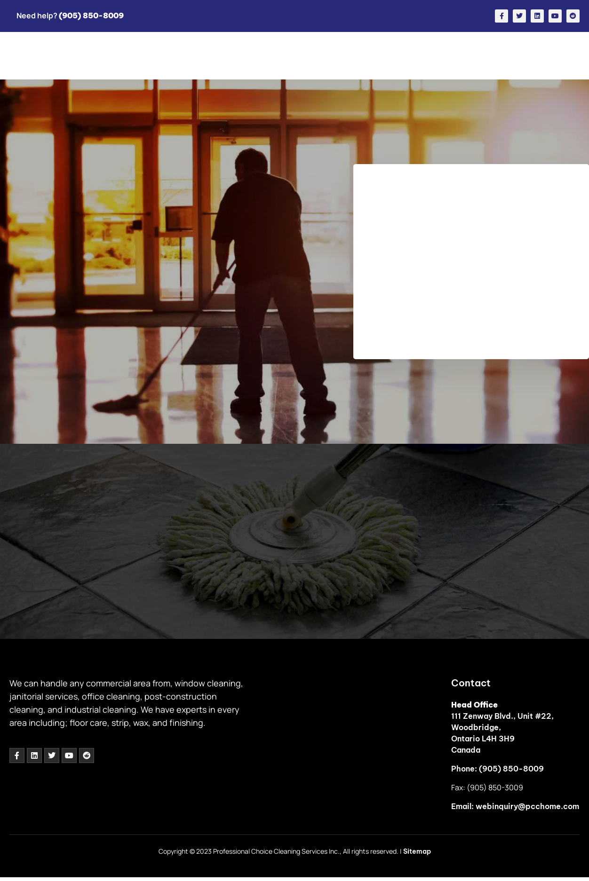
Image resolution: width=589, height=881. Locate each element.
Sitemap (417, 851)
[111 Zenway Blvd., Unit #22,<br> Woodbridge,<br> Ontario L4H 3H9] (365, 747)
